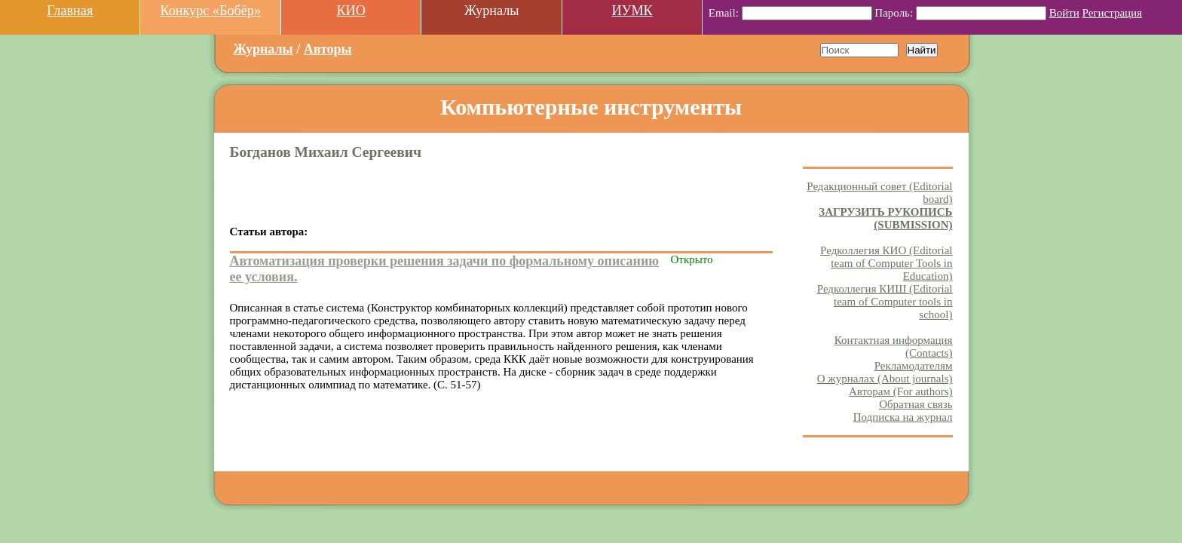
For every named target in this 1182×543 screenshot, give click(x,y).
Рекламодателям (913, 366)
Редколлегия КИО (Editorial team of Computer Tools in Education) (886, 263)
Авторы (328, 49)
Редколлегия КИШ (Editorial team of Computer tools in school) (885, 302)
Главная (70, 10)
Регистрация (1112, 13)
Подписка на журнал (903, 417)
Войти (1064, 13)
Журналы (263, 49)
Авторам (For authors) (901, 391)
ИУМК (631, 10)
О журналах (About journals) (885, 379)
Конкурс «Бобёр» (210, 10)
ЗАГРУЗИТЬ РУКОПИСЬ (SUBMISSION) (885, 218)
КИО (350, 10)
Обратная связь (915, 404)
